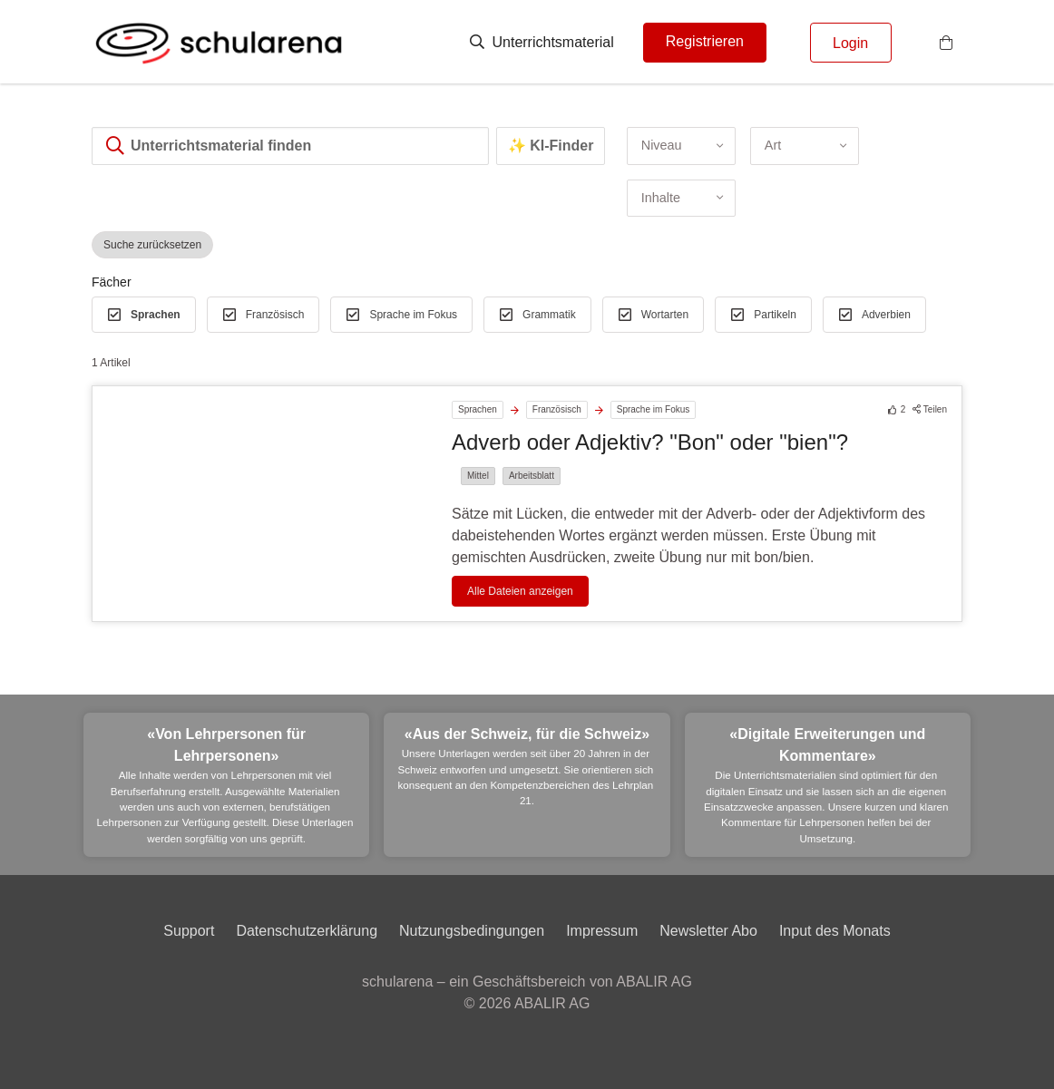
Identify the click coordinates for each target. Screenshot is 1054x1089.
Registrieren (705, 41)
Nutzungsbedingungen (471, 930)
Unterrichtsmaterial (542, 42)
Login (850, 43)
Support (188, 930)
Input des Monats (835, 930)
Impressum (602, 930)
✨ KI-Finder (551, 145)
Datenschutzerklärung (306, 930)
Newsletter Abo (708, 930)
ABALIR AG (552, 1003)
